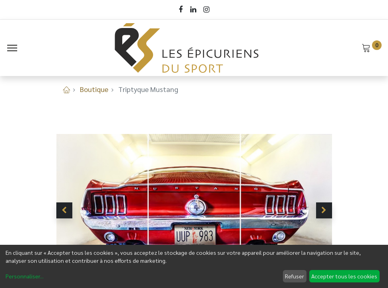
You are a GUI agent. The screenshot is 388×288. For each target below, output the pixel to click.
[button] (64, 210)
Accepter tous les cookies (344, 276)
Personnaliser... (25, 276)
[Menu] (12, 48)
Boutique (94, 89)
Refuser (294, 276)
